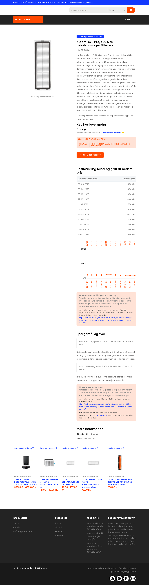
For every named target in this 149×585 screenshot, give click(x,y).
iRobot (58, 523)
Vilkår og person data (22, 531)
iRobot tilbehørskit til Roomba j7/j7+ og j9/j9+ (95, 536)
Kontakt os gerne (100, 415)
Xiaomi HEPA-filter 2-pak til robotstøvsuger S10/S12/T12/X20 (92, 483)
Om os (16, 523)
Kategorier (28, 19)
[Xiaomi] (94, 434)
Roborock (59, 531)
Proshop (81, 129)
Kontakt (16, 527)
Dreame (59, 535)
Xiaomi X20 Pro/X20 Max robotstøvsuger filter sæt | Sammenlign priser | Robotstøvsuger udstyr (53, 2)
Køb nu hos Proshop (90, 155)
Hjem (127, 19)
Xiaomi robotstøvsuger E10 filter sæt (70, 482)
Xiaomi (58, 527)
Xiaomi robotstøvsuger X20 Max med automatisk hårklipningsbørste (120, 482)
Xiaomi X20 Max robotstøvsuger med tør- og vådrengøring (25, 482)
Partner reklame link (113, 132)
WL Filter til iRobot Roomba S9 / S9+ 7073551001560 (95, 526)
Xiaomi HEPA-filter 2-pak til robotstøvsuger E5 (49, 483)
